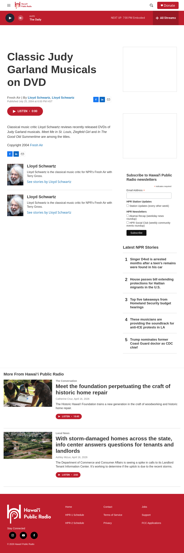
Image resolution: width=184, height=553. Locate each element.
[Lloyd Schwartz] (15, 174)
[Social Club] (150, 136)
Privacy (108, 523)
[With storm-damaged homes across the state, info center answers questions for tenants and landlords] (28, 445)
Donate (169, 5)
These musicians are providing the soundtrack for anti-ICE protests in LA (152, 323)
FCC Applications (151, 523)
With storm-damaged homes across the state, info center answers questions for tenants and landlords (115, 445)
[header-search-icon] (151, 5)
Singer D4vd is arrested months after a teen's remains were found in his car (153, 263)
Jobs (144, 507)
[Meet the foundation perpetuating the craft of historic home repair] (28, 393)
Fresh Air (36, 145)
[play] (10, 18)
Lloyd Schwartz (39, 97)
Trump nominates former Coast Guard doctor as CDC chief (151, 343)
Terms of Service (113, 515)
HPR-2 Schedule (74, 523)
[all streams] (166, 18)
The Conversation (66, 380)
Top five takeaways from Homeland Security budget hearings (150, 303)
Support (146, 515)
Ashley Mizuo (63, 457)
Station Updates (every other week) (149, 205)
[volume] (21, 18)
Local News (63, 433)
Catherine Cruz (64, 398)
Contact (108, 507)
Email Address (135, 190)
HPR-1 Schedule (74, 515)
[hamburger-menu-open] (8, 5)
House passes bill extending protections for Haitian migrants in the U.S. (152, 283)
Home (68, 507)
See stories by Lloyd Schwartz (49, 181)
